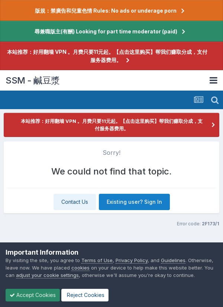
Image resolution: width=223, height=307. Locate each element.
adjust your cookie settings (47, 275)
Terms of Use (97, 260)
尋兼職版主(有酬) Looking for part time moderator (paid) (106, 31)
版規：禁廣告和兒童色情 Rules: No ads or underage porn (106, 10)
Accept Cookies (33, 295)
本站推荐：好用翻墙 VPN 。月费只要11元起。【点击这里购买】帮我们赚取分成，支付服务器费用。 (107, 56)
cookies (80, 268)
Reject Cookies (84, 295)
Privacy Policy (132, 260)
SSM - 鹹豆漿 (33, 80)
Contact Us (74, 202)
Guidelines (173, 260)
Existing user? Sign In (134, 202)
